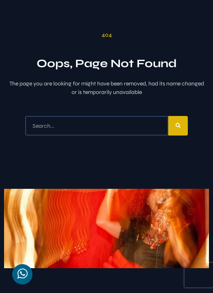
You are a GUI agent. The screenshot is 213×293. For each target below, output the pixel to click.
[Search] (178, 126)
